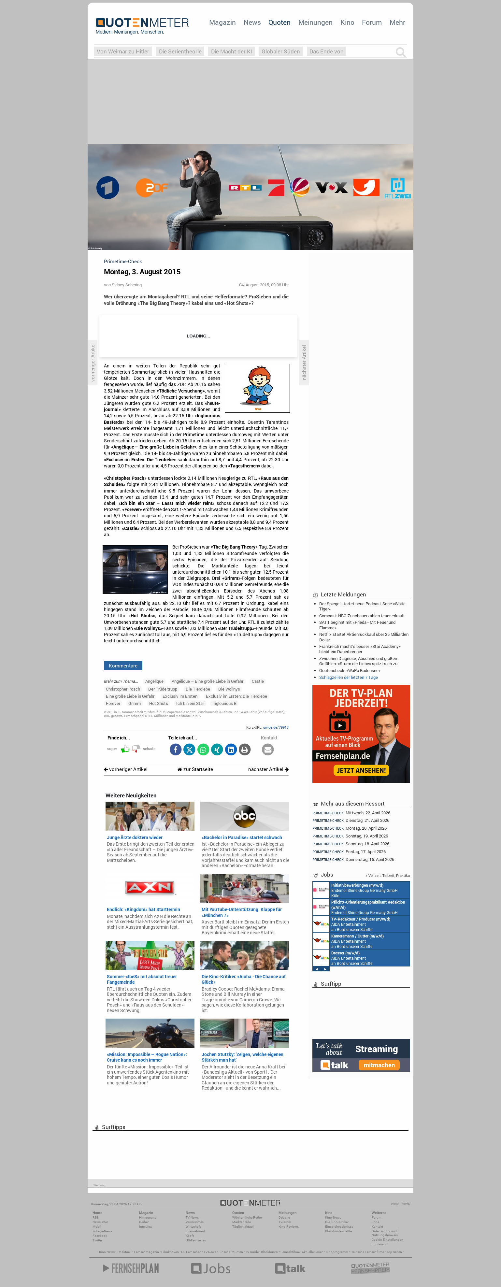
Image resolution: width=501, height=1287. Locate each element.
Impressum (380, 1244)
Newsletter (100, 1222)
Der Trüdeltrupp (162, 689)
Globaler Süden (281, 51)
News (252, 22)
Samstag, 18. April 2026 (350, 844)
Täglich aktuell (243, 1226)
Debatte (284, 1217)
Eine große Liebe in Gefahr (130, 696)
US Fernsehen (191, 1252)
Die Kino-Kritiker (337, 1222)
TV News (210, 1252)
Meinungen (315, 22)
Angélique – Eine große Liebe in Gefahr (207, 681)
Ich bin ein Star (190, 703)
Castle (258, 681)
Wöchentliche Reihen (248, 1217)
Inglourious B (224, 703)
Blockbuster (269, 1252)
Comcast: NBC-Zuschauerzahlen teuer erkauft (362, 616)
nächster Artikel (268, 769)
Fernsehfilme (290, 1252)
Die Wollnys (229, 689)
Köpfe (190, 1236)
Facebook (100, 1236)
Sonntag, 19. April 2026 (350, 836)
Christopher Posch (123, 689)
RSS (96, 1217)
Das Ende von (326, 51)
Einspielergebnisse (339, 1226)
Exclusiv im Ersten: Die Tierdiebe (236, 696)
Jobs (375, 1222)
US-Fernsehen (196, 1240)
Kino (347, 22)
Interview (145, 1226)
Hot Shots (158, 703)
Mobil (97, 1226)
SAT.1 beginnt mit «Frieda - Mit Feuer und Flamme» (357, 624)
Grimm (134, 703)
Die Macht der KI (231, 51)
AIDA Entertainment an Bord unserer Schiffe (351, 924)
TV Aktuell (124, 1252)
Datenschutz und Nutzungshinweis (385, 1233)
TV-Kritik (285, 1222)
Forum (372, 22)
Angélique (154, 681)
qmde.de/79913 (276, 727)
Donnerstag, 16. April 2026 (353, 859)
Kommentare (123, 665)
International (195, 1231)
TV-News (192, 1217)
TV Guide (252, 1252)
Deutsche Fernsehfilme (367, 1252)
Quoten (279, 22)
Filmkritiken (170, 1252)
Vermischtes (195, 1222)
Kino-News (333, 1217)
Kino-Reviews (289, 1226)
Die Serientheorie (180, 51)
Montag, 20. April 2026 (349, 828)
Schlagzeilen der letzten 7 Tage (348, 677)
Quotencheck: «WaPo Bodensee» (349, 670)
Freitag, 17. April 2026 (349, 851)
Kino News (107, 1252)
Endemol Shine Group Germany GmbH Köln (355, 890)
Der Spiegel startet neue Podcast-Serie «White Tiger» (362, 606)
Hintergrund (148, 1217)
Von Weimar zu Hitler (123, 51)
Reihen (144, 1222)
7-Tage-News (102, 1231)
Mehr (397, 22)
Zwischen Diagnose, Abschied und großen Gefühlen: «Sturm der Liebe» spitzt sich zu (358, 660)
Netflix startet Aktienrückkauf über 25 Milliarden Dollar (363, 636)
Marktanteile (241, 1222)
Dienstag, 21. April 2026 (350, 820)
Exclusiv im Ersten (180, 696)
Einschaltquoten (231, 1252)
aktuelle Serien (312, 1252)
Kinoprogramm (337, 1252)
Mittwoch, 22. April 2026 (351, 813)
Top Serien (394, 1252)
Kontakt (377, 1226)
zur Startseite (195, 769)
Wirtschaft (193, 1226)
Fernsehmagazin (146, 1252)
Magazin (222, 22)
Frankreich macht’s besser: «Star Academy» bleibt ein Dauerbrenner (360, 648)
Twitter (98, 1240)
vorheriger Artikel (126, 769)
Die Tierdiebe (198, 689)
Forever (113, 703)
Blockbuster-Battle (338, 1231)
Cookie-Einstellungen (387, 1239)
